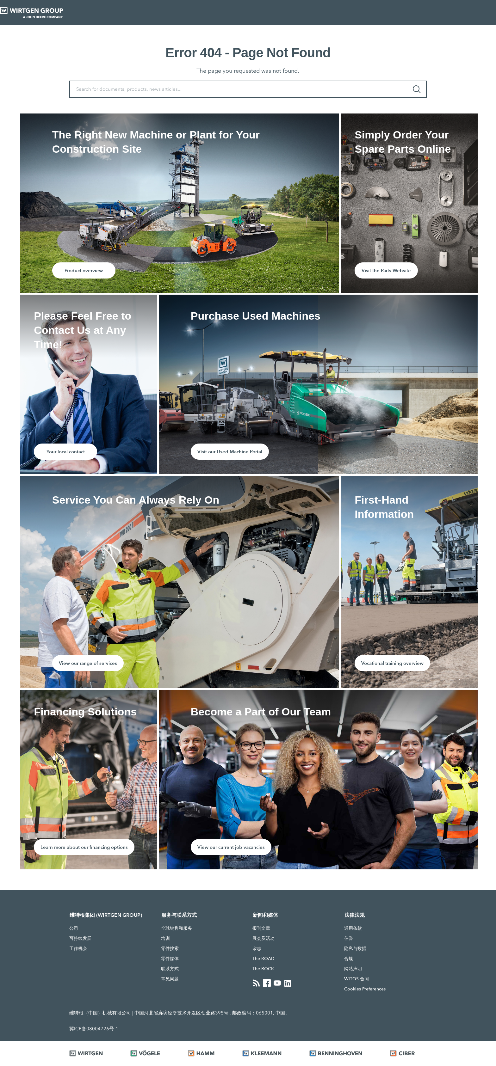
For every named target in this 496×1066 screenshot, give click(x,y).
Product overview (84, 270)
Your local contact (65, 452)
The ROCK (263, 968)
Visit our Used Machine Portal (229, 452)
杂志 (256, 948)
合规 (348, 958)
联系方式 (170, 968)
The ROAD (263, 958)
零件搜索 (170, 948)
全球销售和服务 (176, 928)
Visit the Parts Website (386, 270)
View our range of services (88, 663)
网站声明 (353, 968)
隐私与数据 (355, 948)
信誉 (348, 938)
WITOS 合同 (356, 979)
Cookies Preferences (365, 989)
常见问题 (170, 979)
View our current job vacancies (231, 847)
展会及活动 (263, 938)
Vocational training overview (392, 663)
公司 (73, 928)
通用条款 (353, 928)
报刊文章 (261, 928)
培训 (165, 938)
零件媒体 (170, 958)
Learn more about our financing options (84, 847)
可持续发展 (80, 938)
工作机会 (78, 948)
